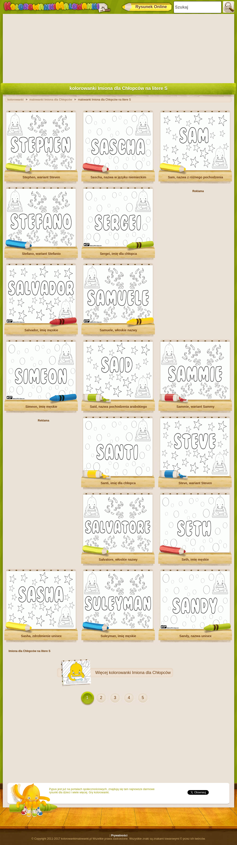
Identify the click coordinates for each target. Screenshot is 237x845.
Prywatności (119, 835)
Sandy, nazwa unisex (195, 636)
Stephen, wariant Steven (41, 177)
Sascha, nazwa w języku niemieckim (118, 177)
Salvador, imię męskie (41, 330)
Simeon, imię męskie (41, 406)
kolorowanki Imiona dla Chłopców (140, 672)
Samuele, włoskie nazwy (118, 330)
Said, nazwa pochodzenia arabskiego (118, 406)
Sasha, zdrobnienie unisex (41, 636)
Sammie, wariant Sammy (195, 406)
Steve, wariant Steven (195, 483)
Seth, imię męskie (195, 559)
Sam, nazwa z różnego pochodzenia (195, 177)
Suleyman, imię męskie (118, 636)
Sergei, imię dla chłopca (118, 254)
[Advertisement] (118, 47)
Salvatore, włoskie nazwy (118, 559)
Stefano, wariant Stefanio (41, 254)
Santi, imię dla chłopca (118, 483)
